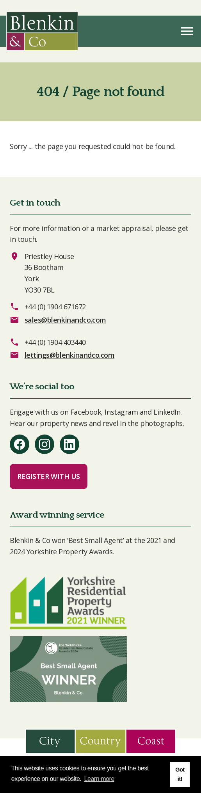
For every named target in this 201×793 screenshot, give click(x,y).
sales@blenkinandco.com (65, 320)
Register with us (48, 476)
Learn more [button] (99, 778)
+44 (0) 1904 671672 (55, 306)
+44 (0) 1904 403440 (55, 342)
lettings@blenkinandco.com (70, 355)
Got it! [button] (179, 774)
